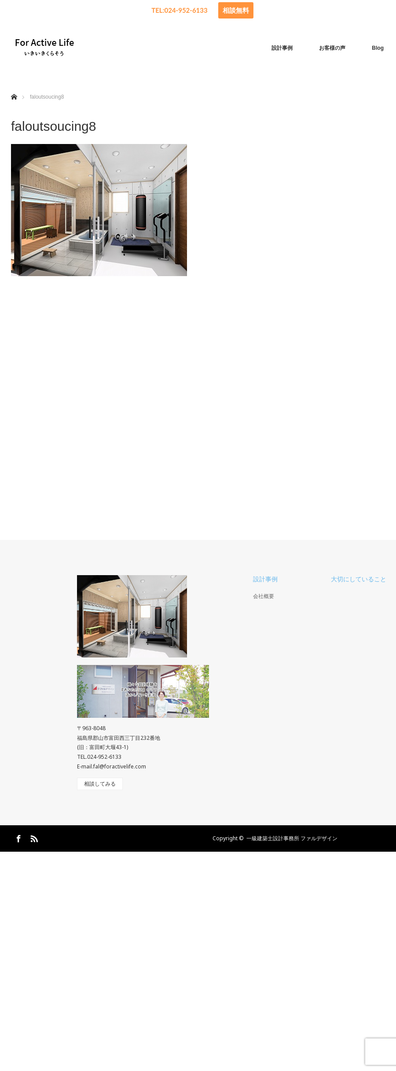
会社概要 (263, 596)
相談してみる (100, 784)
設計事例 (282, 48)
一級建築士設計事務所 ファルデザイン (291, 838)
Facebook (17, 837)
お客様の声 (332, 48)
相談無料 (236, 10)
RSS (33, 837)
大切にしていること (358, 579)
